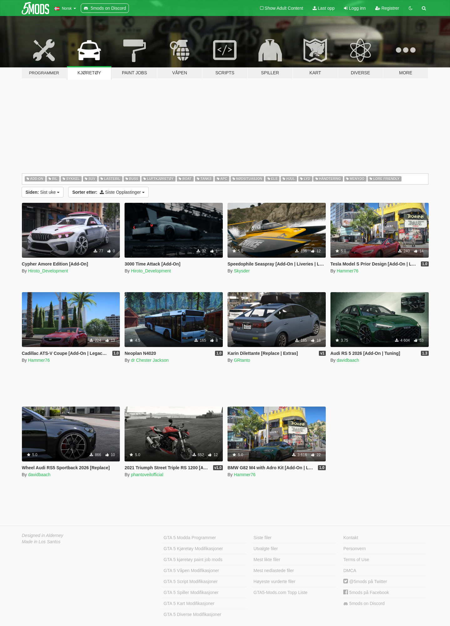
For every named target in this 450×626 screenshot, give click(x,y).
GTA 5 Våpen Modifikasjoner (191, 570)
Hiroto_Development (48, 270)
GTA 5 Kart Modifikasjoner (189, 603)
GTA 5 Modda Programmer (190, 537)
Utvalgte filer (265, 548)
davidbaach (348, 360)
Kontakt (350, 537)
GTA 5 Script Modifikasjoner (190, 581)
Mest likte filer (266, 559)
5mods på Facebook (366, 592)
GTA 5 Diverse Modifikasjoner (192, 614)
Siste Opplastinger (108, 192)
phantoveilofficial (147, 474)
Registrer (387, 8)
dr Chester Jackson (150, 360)
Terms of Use (356, 559)
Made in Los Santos (41, 541)
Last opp (324, 8)
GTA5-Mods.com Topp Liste (280, 592)
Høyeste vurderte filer (274, 581)
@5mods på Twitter (365, 581)
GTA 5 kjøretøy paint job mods (193, 559)
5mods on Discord (364, 603)
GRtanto (242, 360)
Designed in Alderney (43, 535)
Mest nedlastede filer (273, 570)
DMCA (349, 570)
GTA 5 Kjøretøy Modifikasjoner (193, 548)
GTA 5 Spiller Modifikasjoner (191, 592)
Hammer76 (347, 270)
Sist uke (42, 192)
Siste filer (262, 537)
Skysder (242, 270)
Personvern (354, 548)
